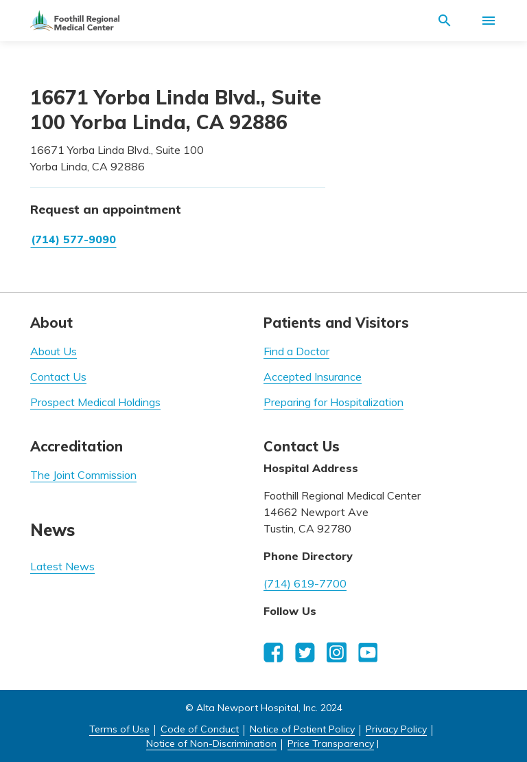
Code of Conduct (200, 729)
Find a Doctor (296, 351)
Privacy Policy (396, 729)
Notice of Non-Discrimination (211, 743)
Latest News (62, 566)
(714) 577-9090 (73, 239)
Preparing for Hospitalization (333, 402)
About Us (53, 351)
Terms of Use (119, 729)
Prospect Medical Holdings (95, 402)
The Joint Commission (83, 475)
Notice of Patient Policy (302, 729)
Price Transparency (331, 743)
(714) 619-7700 (305, 583)
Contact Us (58, 376)
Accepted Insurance (313, 376)
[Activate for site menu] (488, 20)
